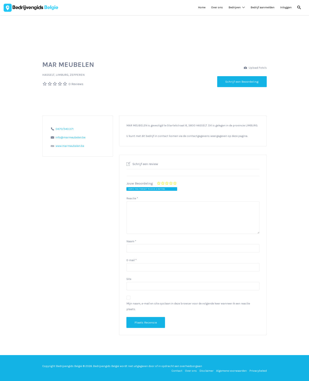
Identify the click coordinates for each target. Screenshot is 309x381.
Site (128, 279)
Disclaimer (206, 370)
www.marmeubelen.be (70, 146)
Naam (131, 241)
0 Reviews (76, 84)
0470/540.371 (64, 129)
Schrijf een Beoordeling (242, 81)
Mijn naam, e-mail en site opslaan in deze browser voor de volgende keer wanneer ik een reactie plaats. (188, 306)
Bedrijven (235, 7)
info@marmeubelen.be (70, 137)
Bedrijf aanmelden (262, 7)
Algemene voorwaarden (231, 370)
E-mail (131, 260)
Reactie (132, 198)
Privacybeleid (258, 370)
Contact (176, 370)
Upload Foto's (255, 68)
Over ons (217, 7)
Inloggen (286, 7)
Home (201, 7)
